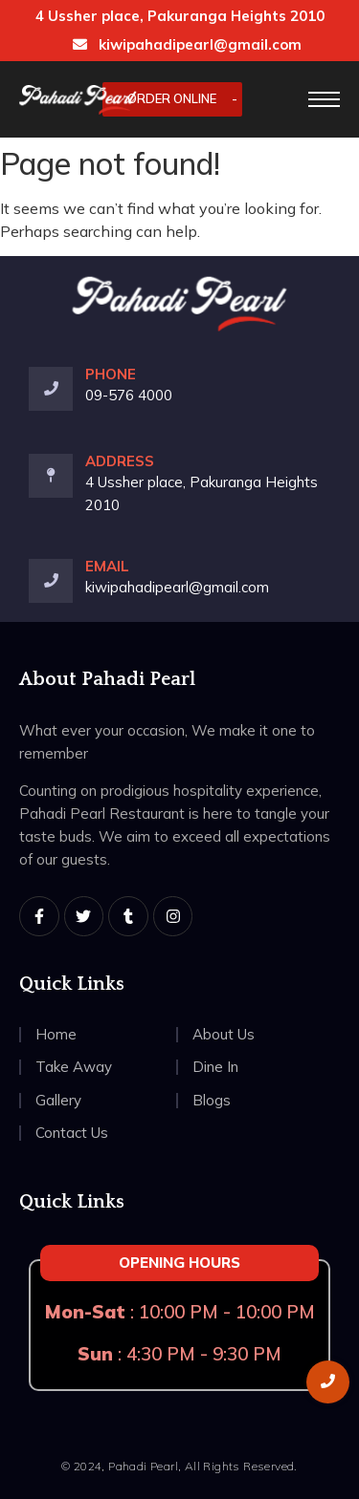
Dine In (215, 1067)
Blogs (211, 1100)
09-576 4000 (128, 395)
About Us (223, 1034)
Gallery (58, 1100)
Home (56, 1034)
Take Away (73, 1067)
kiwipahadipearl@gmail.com (187, 44)
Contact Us (71, 1133)
